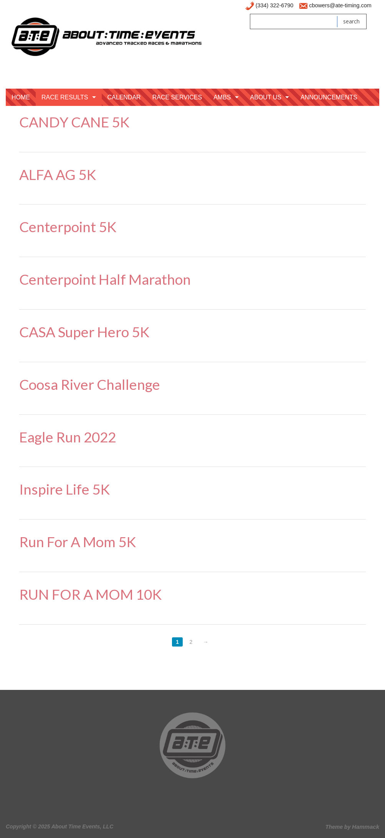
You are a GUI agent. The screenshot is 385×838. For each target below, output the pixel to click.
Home (21, 97)
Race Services (177, 97)
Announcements (329, 97)
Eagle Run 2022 (67, 436)
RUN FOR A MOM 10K (90, 594)
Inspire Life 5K (64, 489)
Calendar (124, 97)
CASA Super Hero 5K (84, 331)
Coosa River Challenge (89, 384)
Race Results (64, 97)
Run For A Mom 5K (77, 541)
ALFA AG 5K (57, 174)
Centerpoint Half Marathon (105, 279)
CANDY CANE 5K (74, 121)
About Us (266, 97)
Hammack (365, 826)
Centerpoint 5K (67, 226)
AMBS (222, 97)
